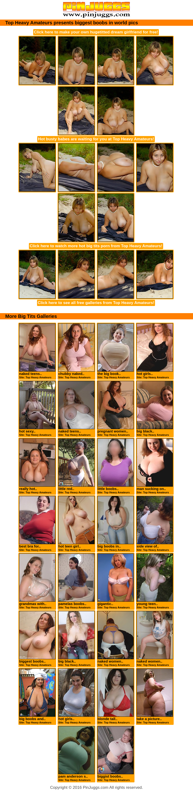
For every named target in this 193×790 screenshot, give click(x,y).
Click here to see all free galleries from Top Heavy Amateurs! (96, 302)
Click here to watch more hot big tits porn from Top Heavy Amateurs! (96, 246)
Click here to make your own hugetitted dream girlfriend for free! (96, 32)
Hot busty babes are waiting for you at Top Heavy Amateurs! (96, 139)
